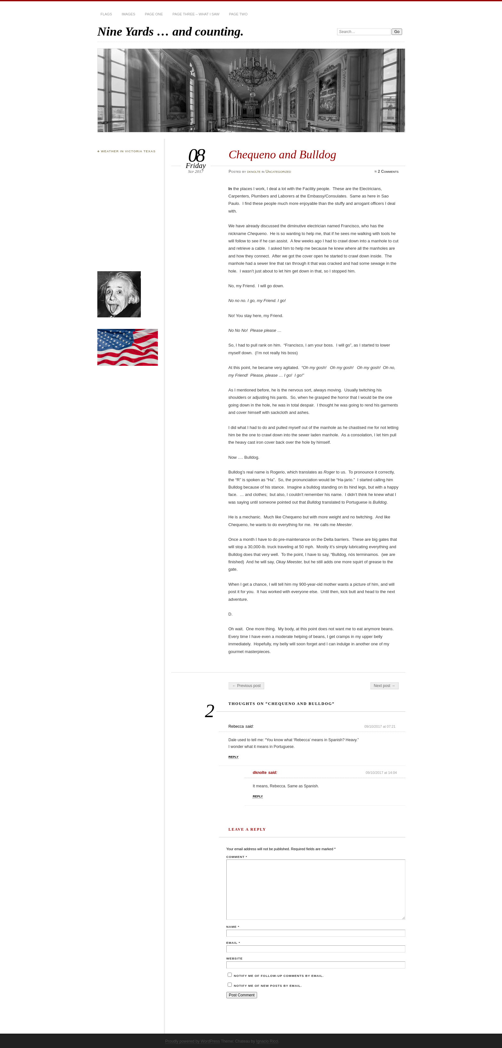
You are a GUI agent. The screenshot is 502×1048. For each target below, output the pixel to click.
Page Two (238, 14)
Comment (236, 857)
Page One (154, 14)
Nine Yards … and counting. (170, 31)
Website (234, 958)
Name (232, 926)
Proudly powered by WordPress (192, 1041)
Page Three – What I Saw (196, 14)
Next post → (384, 685)
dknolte (254, 171)
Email (233, 942)
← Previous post (246, 685)
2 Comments (388, 171)
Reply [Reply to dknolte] (258, 796)
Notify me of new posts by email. (268, 985)
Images (128, 14)
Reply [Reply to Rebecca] (234, 757)
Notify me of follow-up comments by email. (279, 975)
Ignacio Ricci (267, 1041)
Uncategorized (278, 171)
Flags (106, 14)
